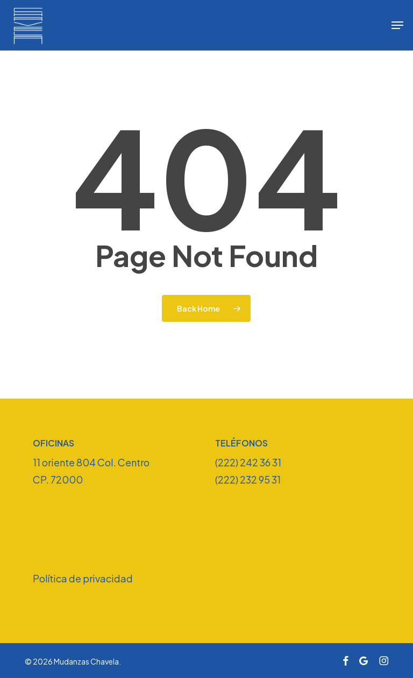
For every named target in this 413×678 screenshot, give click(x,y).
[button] (397, 25)
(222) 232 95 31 (248, 479)
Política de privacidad (83, 578)
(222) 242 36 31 (248, 462)
